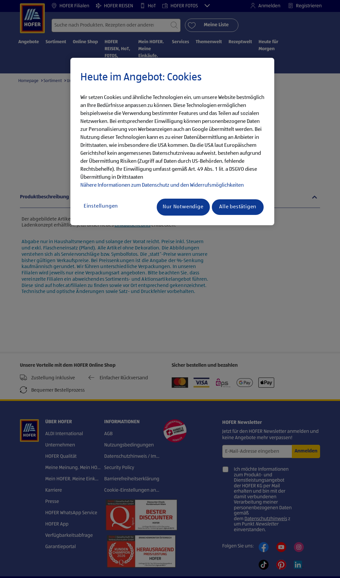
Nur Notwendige (183, 207)
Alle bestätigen (237, 207)
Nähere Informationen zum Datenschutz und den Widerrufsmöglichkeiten (162, 185)
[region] (172, 141)
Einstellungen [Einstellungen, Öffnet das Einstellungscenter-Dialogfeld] (101, 206)
